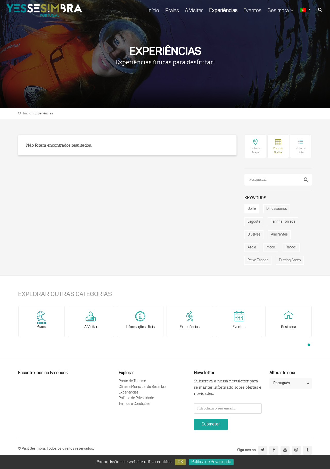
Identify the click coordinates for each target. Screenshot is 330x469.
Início (153, 10)
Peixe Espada (258, 260)
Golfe (252, 209)
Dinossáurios (276, 209)
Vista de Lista (301, 150)
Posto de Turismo (132, 381)
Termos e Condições (134, 404)
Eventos (252, 10)
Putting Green (290, 260)
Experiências (223, 10)
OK (180, 462)
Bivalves (254, 235)
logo (44, 10)
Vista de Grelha (278, 150)
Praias (172, 10)
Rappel (291, 247)
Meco (271, 247)
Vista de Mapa (256, 150)
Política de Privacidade (136, 398)
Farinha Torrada (283, 222)
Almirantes (279, 235)
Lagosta (254, 222)
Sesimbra (280, 10)
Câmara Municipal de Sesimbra (142, 387)
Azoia (252, 247)
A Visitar (194, 10)
